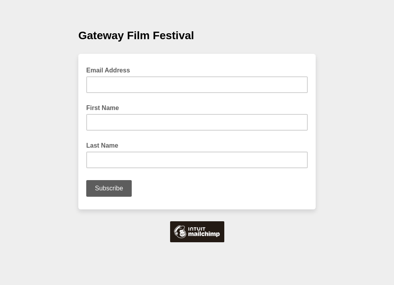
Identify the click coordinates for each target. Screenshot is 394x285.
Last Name (102, 145)
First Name (102, 107)
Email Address (110, 69)
